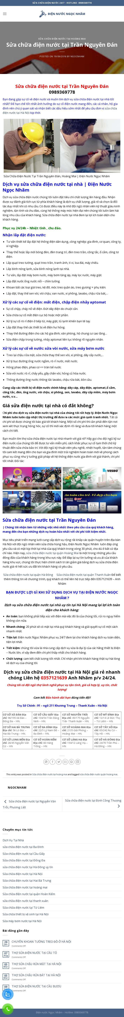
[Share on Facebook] (52, 762)
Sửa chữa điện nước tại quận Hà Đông (28, 575)
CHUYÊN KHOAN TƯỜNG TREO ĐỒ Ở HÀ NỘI (41, 941)
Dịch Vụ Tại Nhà (13, 840)
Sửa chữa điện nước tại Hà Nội (22, 874)
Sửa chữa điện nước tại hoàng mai (62, 38)
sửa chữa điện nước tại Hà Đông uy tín (28, 867)
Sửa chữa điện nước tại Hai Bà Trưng (27, 880)
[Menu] (5, 13)
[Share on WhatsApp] (46, 762)
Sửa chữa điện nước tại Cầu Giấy (24, 854)
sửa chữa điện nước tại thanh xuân (25, 901)
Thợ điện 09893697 (91, 509)
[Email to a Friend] (65, 762)
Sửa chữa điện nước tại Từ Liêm (23, 908)
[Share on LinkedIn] (78, 762)
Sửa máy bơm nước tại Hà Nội (22, 921)
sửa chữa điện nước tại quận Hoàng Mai (52, 553)
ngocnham (77, 56)
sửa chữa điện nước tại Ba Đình (23, 847)
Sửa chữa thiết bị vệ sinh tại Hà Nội (26, 914)
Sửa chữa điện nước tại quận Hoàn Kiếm (29, 894)
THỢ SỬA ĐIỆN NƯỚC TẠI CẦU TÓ (34, 953)
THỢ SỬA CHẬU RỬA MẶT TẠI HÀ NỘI (36, 964)
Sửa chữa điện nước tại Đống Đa (24, 860)
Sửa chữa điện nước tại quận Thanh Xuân (84, 575)
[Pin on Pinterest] (71, 762)
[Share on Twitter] (59, 762)
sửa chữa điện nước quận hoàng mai (98, 774)
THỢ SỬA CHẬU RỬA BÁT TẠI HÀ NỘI (36, 975)
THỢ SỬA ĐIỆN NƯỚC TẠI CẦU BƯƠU (36, 986)
